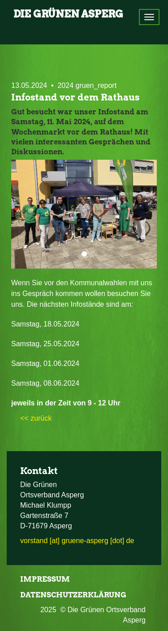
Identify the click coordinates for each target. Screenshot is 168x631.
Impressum (45, 579)
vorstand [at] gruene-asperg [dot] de (77, 540)
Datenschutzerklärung (73, 595)
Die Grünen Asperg (68, 14)
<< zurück (36, 418)
